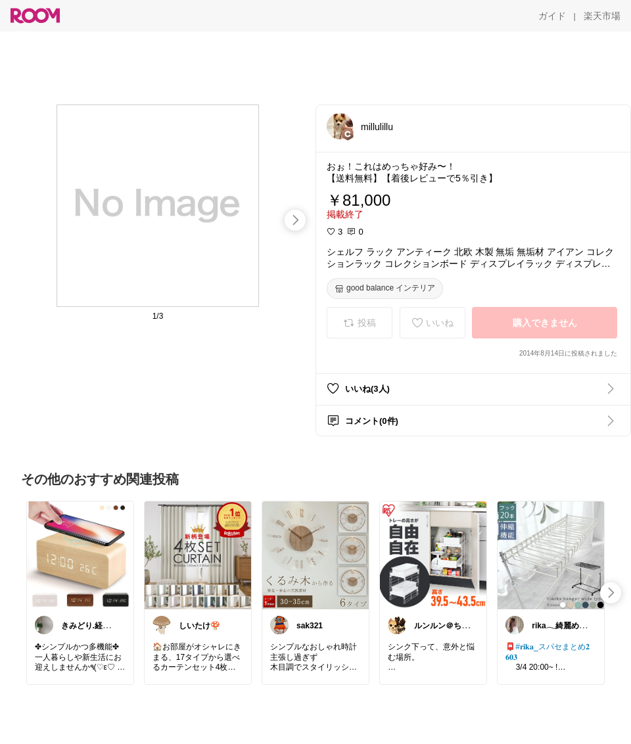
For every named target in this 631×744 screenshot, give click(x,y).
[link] (80, 554)
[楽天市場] (602, 16)
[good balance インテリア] (385, 288)
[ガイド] (552, 16)
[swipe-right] (295, 220)
